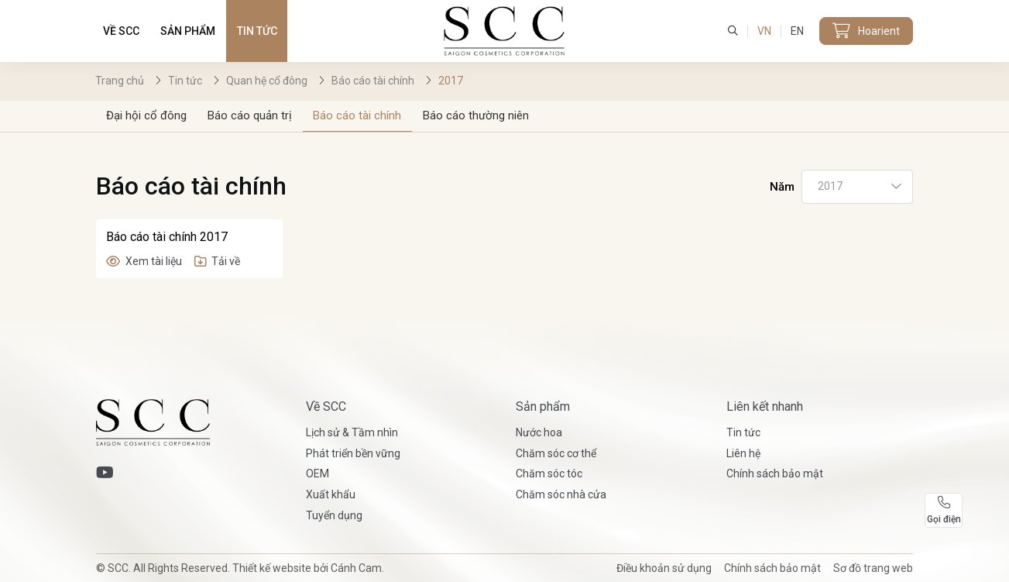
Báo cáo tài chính (357, 115)
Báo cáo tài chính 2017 (167, 236)
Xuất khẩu (330, 494)
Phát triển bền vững (353, 453)
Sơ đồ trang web (873, 568)
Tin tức (257, 31)
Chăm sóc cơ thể (556, 453)
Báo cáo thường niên (476, 115)
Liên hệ (743, 453)
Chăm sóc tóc (549, 473)
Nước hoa (539, 432)
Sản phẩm (187, 31)
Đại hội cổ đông (146, 115)
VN (764, 31)
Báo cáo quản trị (250, 115)
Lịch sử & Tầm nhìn (352, 432)
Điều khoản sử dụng (664, 568)
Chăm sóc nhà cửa (561, 494)
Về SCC (121, 31)
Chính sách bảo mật (774, 473)
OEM (317, 473)
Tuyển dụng (334, 515)
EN (797, 31)
